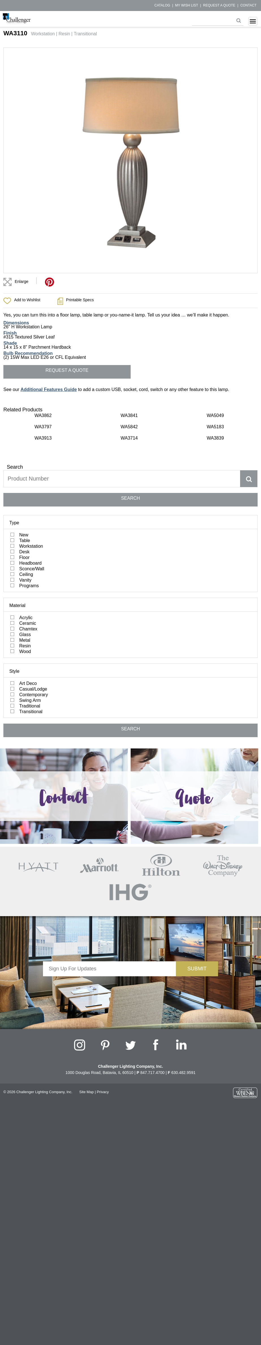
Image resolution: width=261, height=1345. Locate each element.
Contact (248, 5)
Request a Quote (219, 5)
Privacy (103, 1092)
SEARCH (130, 498)
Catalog (162, 5)
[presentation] (109, 987)
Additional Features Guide (48, 389)
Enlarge (21, 281)
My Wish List (186, 5)
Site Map (86, 1092)
